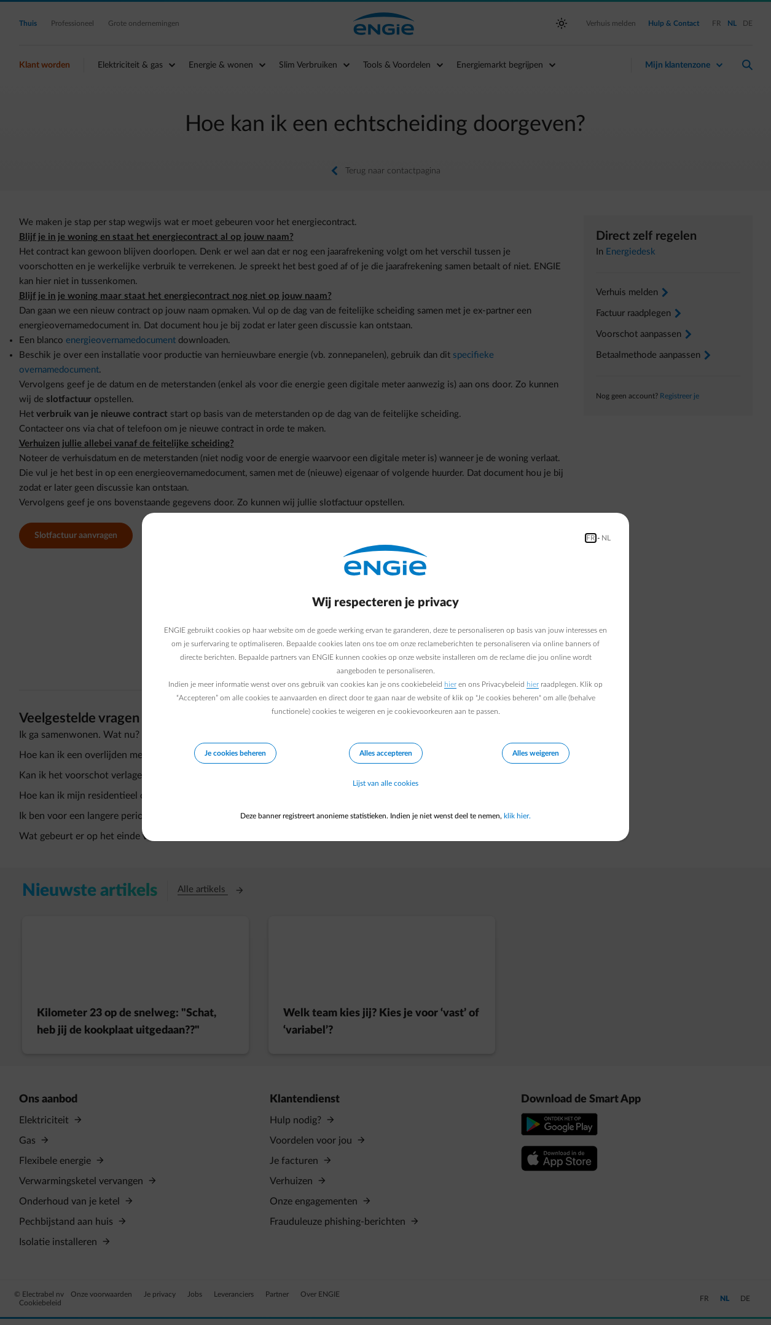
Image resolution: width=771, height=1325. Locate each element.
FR (590, 538)
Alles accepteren (385, 753)
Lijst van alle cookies (385, 784)
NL (606, 538)
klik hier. (517, 816)
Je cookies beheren (235, 753)
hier (450, 684)
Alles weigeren (535, 753)
